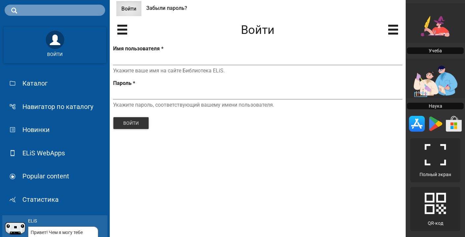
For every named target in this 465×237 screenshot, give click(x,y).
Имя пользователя (138, 48)
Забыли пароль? (166, 8)
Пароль (124, 83)
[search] (55, 10)
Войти (131, 10)
